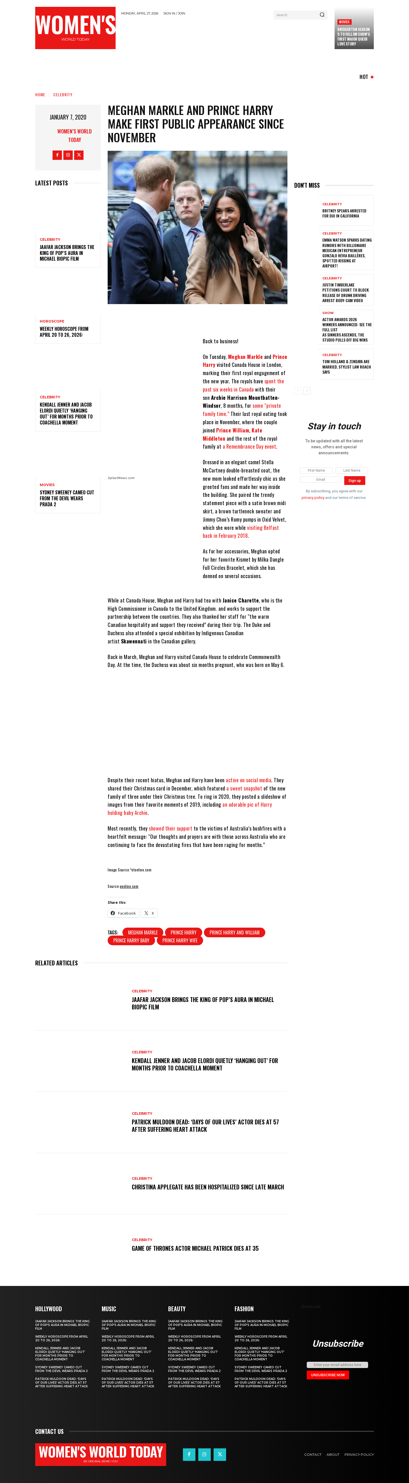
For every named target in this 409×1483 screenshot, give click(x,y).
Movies (344, 21)
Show (328, 313)
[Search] (322, 15)
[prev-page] (297, 390)
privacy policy (313, 497)
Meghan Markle (245, 356)
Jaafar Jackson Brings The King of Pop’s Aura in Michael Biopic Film (67, 253)
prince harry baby (131, 940)
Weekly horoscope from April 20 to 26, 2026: (64, 331)
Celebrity (62, 94)
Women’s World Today (74, 135)
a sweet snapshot (244, 788)
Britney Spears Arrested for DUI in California (344, 213)
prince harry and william (235, 932)
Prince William (232, 430)
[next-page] (306, 390)
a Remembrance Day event (249, 446)
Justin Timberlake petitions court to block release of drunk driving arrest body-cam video (345, 292)
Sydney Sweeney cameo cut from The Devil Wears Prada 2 (67, 498)
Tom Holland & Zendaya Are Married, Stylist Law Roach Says (346, 366)
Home (40, 94)
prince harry (184, 932)
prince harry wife (179, 940)
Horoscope (52, 321)
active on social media (248, 780)
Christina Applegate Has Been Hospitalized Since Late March (208, 1187)
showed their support (170, 828)
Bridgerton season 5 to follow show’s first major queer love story (353, 36)
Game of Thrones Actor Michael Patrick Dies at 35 (195, 1248)
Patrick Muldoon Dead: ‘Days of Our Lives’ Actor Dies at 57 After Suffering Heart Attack (205, 1125)
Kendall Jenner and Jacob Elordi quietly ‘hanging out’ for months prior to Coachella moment (66, 413)
